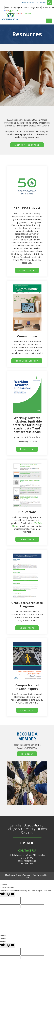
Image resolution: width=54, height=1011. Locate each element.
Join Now (27, 753)
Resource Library (26, 360)
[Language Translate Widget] (13, 7)
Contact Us (32, 2)
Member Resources (27, 144)
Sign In (43, 2)
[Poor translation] (10, 894)
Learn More (27, 539)
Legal (27, 877)
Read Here (27, 449)
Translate (11, 10)
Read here (27, 710)
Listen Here (27, 270)
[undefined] (10, 945)
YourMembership (40, 875)
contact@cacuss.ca (27, 860)
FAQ (24, 2)
